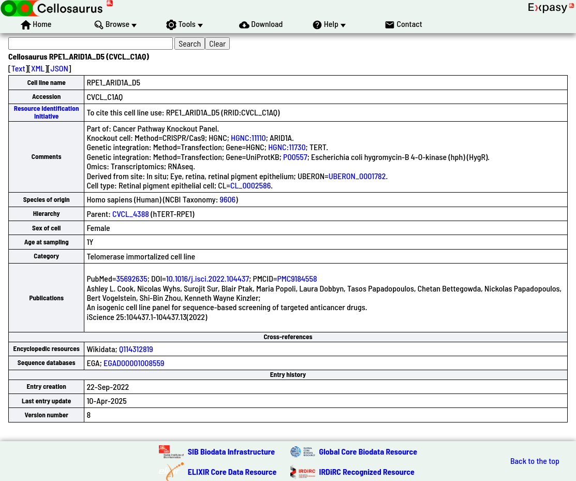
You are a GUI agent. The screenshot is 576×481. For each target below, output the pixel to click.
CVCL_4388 (130, 213)
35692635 (131, 278)
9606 (228, 199)
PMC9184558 (297, 278)
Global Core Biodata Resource (368, 451)
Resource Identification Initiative (46, 112)
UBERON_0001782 (357, 176)
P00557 (295, 157)
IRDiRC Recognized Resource (367, 471)
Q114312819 (136, 349)
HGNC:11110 (248, 137)
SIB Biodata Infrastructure (231, 451)
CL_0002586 (250, 185)
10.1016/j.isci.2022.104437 (207, 278)
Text (18, 68)
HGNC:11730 (286, 147)
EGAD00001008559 (134, 363)
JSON (59, 68)
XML (38, 68)
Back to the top (534, 460)
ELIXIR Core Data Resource (232, 471)
